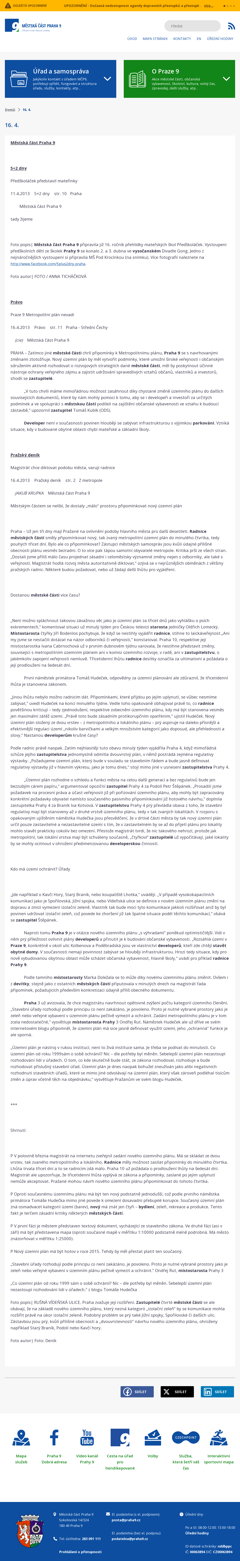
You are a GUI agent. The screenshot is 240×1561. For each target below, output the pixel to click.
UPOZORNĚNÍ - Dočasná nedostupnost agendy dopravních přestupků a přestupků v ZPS (138, 5)
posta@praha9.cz (126, 1517)
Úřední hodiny (220, 38)
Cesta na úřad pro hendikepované (120, 1459)
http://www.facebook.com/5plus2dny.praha (52, 263)
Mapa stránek (155, 38)
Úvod (132, 38)
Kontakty (182, 38)
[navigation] (60, 79)
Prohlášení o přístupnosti (80, 1549)
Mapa (21, 1453)
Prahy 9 (87, 1459)
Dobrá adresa (54, 1459)
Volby (152, 1453)
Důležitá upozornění (35, 5)
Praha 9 (54, 1453)
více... (208, 5)
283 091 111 (91, 1535)
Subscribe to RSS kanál (231, 25)
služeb (21, 1459)
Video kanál (87, 1453)
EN (199, 38)
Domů (10, 109)
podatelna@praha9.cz (130, 1535)
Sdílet (132, 1389)
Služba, (186, 1453)
